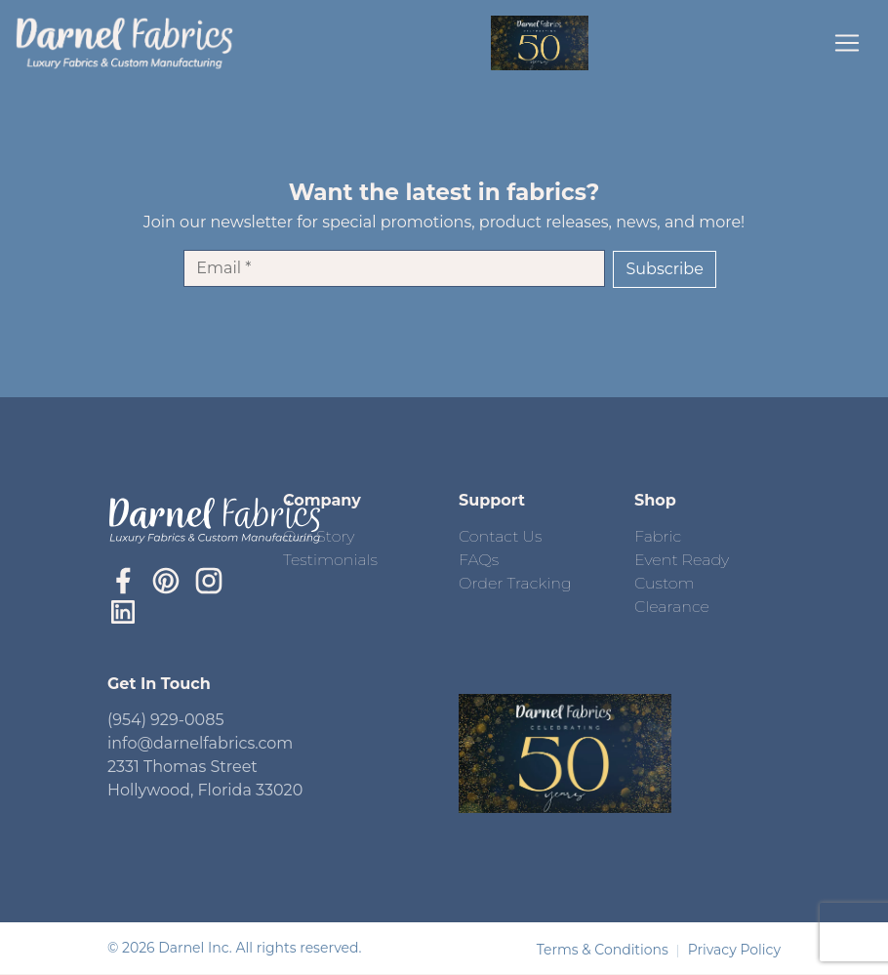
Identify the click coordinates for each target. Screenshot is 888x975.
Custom (664, 583)
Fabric (657, 536)
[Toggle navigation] (847, 42)
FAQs (479, 559)
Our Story (318, 536)
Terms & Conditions (604, 949)
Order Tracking (515, 583)
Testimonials (330, 559)
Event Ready (681, 559)
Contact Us (500, 536)
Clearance (671, 606)
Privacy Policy (734, 949)
